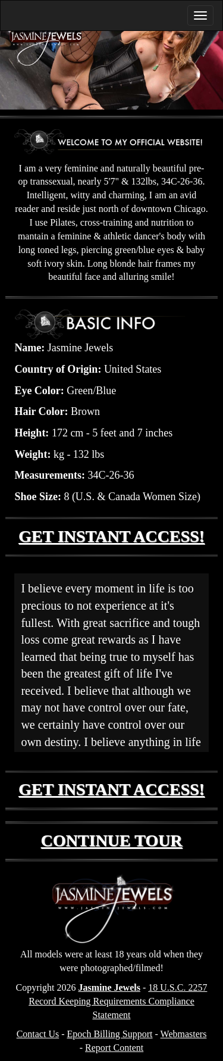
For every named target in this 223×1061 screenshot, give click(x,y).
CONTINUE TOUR (112, 840)
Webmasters (184, 1034)
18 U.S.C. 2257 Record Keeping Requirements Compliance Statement (118, 1001)
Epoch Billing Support (110, 1034)
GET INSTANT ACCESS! (111, 536)
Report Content (114, 1048)
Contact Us (38, 1034)
